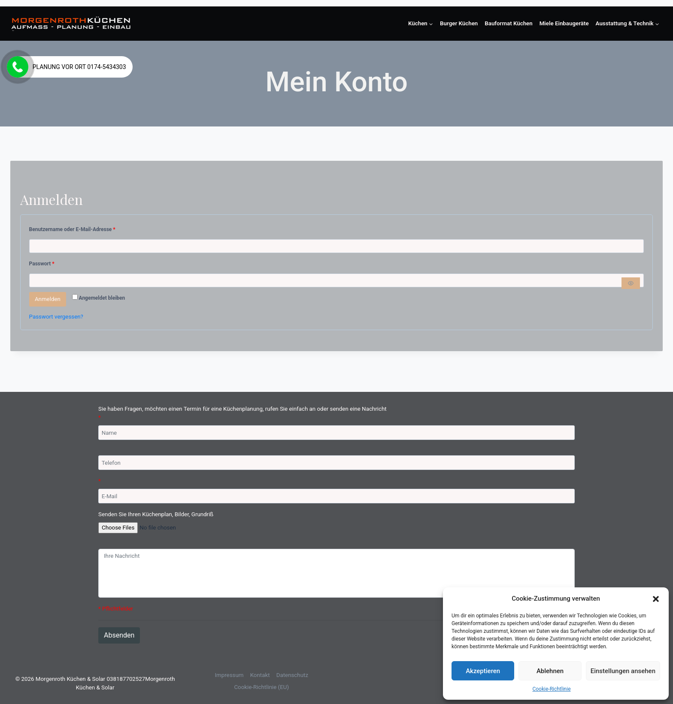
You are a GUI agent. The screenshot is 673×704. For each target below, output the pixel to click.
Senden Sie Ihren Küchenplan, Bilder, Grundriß (155, 514)
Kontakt (260, 675)
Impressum (229, 675)
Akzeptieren (483, 671)
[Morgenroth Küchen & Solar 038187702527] (71, 24)
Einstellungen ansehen (623, 671)
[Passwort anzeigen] (630, 283)
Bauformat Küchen (508, 23)
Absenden (119, 635)
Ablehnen (550, 671)
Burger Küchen (459, 23)
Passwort (43, 264)
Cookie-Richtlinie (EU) (261, 687)
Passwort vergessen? (56, 316)
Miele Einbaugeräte (564, 23)
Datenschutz (292, 675)
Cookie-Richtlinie (551, 689)
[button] (656, 598)
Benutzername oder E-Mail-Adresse (73, 229)
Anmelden (48, 299)
